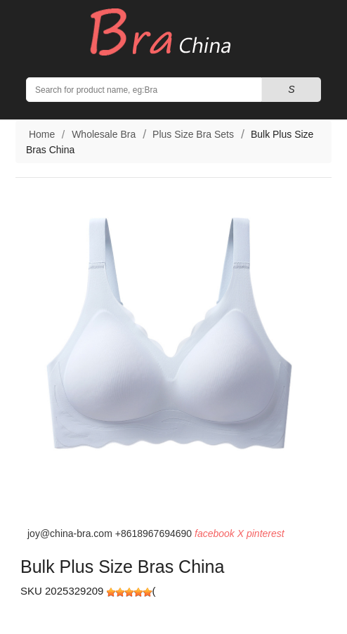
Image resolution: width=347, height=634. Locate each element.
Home (40, 134)
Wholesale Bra (104, 134)
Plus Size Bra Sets (193, 134)
